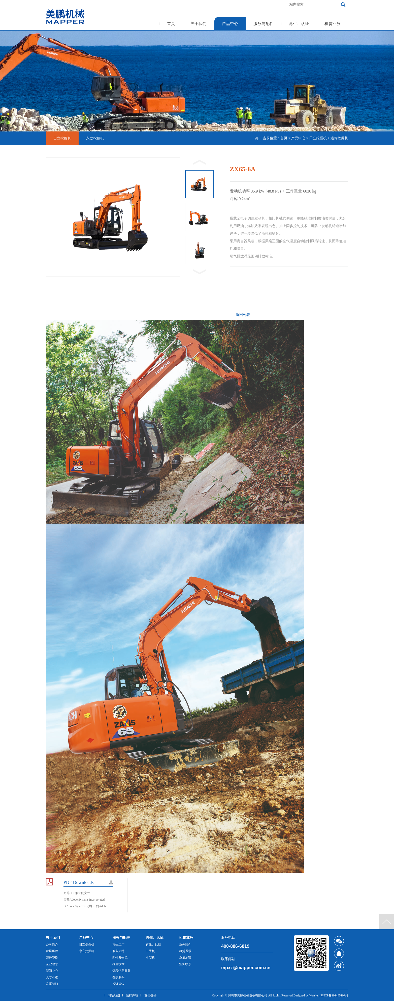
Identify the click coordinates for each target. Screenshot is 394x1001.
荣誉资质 (52, 957)
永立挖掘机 (95, 138)
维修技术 (118, 964)
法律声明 (132, 995)
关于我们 (198, 23)
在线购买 (118, 977)
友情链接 (150, 995)
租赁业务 (332, 23)
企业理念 (52, 964)
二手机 (150, 951)
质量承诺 (185, 957)
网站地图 (114, 995)
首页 (171, 23)
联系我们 (52, 984)
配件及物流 (119, 957)
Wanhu (313, 995)
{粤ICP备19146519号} (333, 995)
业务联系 (185, 964)
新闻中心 (52, 970)
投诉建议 (118, 984)
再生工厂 (118, 944)
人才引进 (52, 977)
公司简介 (52, 944)
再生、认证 (299, 23)
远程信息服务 (121, 970)
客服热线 (254, 4)
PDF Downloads (78, 882)
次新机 (150, 957)
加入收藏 (276, 4)
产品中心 (230, 23)
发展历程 (52, 951)
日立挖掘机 (318, 138)
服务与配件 (263, 23)
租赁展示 (185, 951)
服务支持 (118, 951)
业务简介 (185, 944)
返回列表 (243, 315)
